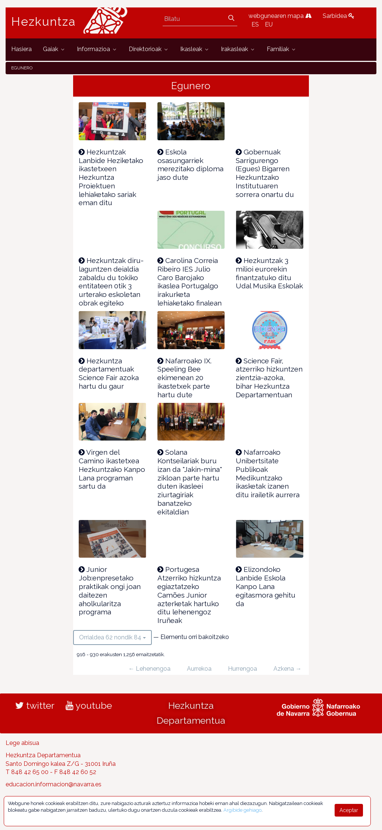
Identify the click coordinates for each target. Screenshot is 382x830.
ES (255, 24)
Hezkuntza (43, 22)
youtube (89, 705)
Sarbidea (338, 15)
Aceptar (348, 810)
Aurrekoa (199, 668)
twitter (34, 705)
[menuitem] (21, 49)
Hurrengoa (242, 668)
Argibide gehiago (242, 810)
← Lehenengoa (149, 668)
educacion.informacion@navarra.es (53, 784)
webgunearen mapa (279, 15)
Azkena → (287, 668)
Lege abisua (22, 742)
